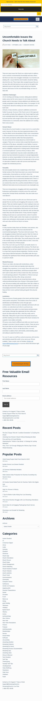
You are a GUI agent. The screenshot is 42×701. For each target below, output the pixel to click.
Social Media (6, 635)
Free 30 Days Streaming (21, 19)
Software (5, 638)
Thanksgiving (6, 661)
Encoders (5, 595)
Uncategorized (7, 666)
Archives (5, 523)
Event (4, 597)
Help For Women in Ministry (10, 489)
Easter (4, 592)
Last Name (6, 388)
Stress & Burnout (7, 655)
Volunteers (6, 670)
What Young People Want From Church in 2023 (16, 459)
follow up (5, 599)
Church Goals (6, 562)
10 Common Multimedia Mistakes (12, 470)
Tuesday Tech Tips (8, 664)
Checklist (5, 551)
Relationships (6, 631)
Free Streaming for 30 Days (21, 364)
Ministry (5, 612)
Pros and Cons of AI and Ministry (12, 439)
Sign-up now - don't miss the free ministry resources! (21, 2)
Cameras (5, 549)
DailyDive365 (6, 588)
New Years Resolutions (9, 623)
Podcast (5, 627)
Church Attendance (8, 558)
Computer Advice (7, 582)
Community (26, 45)
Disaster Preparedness (9, 590)
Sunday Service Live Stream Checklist (13, 464)
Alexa (4, 545)
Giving (4, 601)
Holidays (5, 607)
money (4, 614)
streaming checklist (8, 642)
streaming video (7, 653)
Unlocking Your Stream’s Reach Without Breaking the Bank (19, 437)
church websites (7, 573)
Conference (6, 584)
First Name (6, 381)
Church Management (8, 564)
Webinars (5, 674)
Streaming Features (8, 644)
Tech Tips (5, 659)
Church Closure (7, 560)
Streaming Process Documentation (12, 648)
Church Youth (6, 575)
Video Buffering (7, 668)
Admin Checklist (7, 538)
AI (3, 541)
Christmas (5, 553)
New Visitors (6, 618)
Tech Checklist (7, 657)
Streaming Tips (7, 651)
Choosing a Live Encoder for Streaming (13, 510)
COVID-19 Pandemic (9, 586)
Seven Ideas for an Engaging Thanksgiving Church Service (19, 505)
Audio (4, 547)
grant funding (6, 603)
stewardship (6, 640)
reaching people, (7, 629)
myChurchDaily (7, 616)
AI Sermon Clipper (8, 543)
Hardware (5, 605)
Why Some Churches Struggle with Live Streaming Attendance (20, 500)
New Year (5, 620)
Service (5, 633)
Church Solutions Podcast (10, 569)
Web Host (6, 672)
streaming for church (8, 646)
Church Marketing (7, 566)
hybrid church (6, 610)
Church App (6, 556)
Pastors (32, 45)
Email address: (21, 397)
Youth (4, 677)
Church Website (7, 571)
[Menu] (37, 19)
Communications (7, 577)
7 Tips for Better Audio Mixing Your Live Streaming (17, 495)
